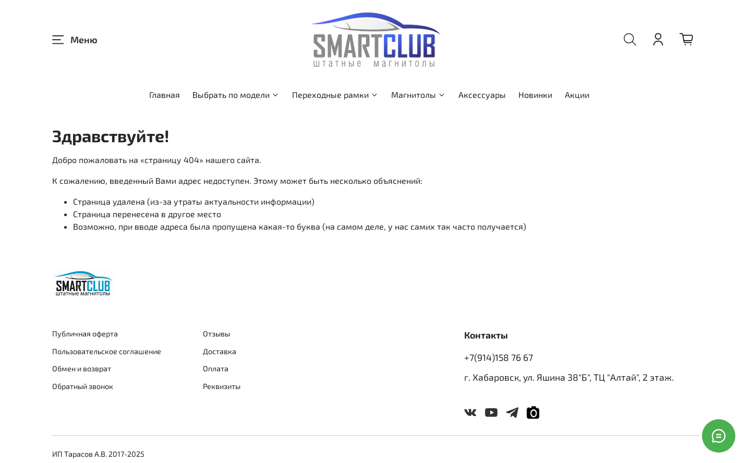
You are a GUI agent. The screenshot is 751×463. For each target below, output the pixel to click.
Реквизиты (221, 386)
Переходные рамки (335, 94)
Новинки (535, 94)
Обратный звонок (82, 386)
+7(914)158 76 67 (498, 357)
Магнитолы (418, 94)
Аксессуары (482, 94)
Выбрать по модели (236, 94)
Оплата (215, 368)
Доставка (219, 351)
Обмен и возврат (81, 368)
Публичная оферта (85, 333)
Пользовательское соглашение (106, 351)
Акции (577, 94)
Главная (164, 94)
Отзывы (216, 333)
